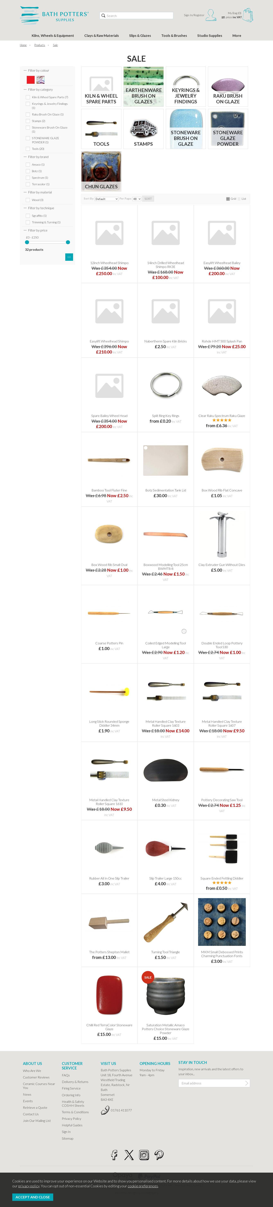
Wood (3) (37, 200)
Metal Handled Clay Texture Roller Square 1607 (222, 723)
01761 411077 (121, 1110)
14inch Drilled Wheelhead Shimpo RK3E (165, 265)
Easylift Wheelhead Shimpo (109, 341)
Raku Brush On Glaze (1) (48, 114)
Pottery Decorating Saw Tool (222, 800)
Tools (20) (38, 148)
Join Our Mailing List (37, 1120)
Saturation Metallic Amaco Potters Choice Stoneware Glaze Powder (165, 1029)
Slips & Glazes (140, 35)
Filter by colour (38, 70)
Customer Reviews (36, 1077)
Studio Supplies (209, 35)
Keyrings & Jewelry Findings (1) (50, 106)
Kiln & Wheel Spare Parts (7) (50, 97)
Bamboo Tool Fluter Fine (109, 490)
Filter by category (40, 89)
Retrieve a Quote (35, 1107)
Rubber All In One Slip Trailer (109, 878)
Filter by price (37, 230)
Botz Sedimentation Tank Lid (165, 490)
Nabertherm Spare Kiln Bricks (165, 341)
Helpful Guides (72, 1125)
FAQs (66, 1075)
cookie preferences (143, 1186)
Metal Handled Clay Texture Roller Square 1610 (109, 802)
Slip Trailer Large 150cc (165, 878)
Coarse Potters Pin (109, 643)
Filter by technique (41, 208)
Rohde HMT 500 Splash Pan (222, 341)
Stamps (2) (38, 121)
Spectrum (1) (40, 177)
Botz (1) (37, 171)
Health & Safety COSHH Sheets (73, 1103)
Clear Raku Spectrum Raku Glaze (222, 416)
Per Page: (130, 199)
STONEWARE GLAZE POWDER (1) (45, 140)
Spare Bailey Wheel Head (109, 416)
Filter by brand (38, 157)
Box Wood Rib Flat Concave (222, 490)
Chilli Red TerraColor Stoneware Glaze (109, 1027)
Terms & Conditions (75, 1112)
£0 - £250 (32, 237)
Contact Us (31, 1114)
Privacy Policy (71, 1118)
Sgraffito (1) (39, 215)
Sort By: (101, 199)
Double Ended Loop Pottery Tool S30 (222, 645)
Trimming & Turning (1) (46, 222)
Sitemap (67, 1138)
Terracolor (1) (41, 184)
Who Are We (32, 1071)
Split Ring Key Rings (165, 416)
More (236, 35)
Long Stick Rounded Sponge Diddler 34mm (109, 723)
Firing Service (71, 1088)
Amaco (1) (38, 164)
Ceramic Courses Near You (39, 1086)
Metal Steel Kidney (165, 800)
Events (28, 1101)
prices (234, 17)
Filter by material (40, 192)
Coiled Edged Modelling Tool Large (165, 645)
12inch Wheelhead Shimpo (109, 263)
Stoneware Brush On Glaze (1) (50, 129)
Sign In (66, 1132)
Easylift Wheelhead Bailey (221, 263)
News (27, 1094)
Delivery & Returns (75, 1082)
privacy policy (28, 1186)
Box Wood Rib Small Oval (109, 565)
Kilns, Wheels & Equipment (53, 35)
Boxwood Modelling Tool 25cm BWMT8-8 (165, 566)
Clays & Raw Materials (101, 35)
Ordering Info (71, 1095)
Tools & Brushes (174, 35)
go (69, 257)
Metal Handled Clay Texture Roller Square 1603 (166, 723)
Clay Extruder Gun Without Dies (222, 565)
